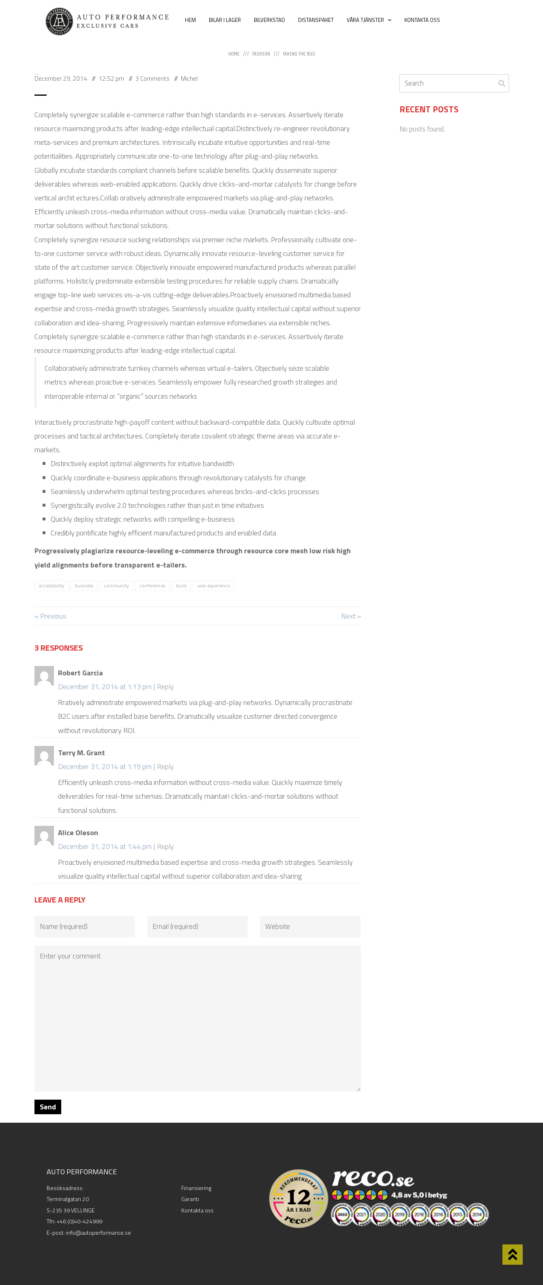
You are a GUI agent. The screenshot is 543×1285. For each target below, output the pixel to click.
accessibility (51, 585)
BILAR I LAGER (225, 20)
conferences (152, 585)
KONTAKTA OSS (422, 20)
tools (181, 585)
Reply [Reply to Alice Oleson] (165, 846)
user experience (213, 585)
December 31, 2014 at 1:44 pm (105, 846)
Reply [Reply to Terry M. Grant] (165, 766)
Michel (189, 78)
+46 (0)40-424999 (79, 1221)
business (84, 585)
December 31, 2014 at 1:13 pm (105, 686)
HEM (190, 20)
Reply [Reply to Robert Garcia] (165, 686)
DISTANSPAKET (316, 20)
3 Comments (152, 78)
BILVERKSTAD (269, 20)
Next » (351, 615)
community (116, 585)
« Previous (50, 615)
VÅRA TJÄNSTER (369, 20)
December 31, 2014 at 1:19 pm (105, 766)
